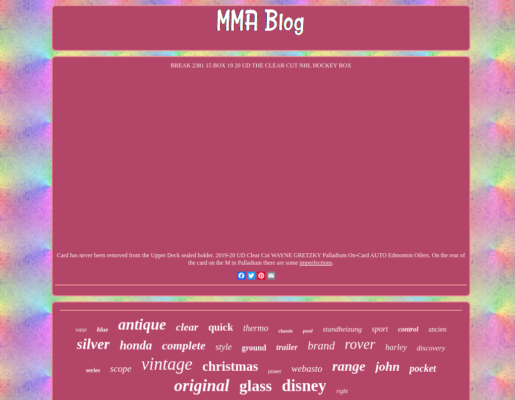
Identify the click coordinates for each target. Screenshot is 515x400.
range (348, 366)
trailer (286, 347)
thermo (255, 328)
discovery (431, 348)
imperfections (315, 262)
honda (135, 345)
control (408, 329)
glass (255, 386)
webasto (306, 368)
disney (304, 386)
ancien (437, 329)
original (201, 385)
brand (321, 346)
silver (93, 344)
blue (102, 329)
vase (81, 329)
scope (120, 368)
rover (360, 344)
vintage (166, 364)
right (341, 391)
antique (142, 324)
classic (285, 331)
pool (308, 331)
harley (395, 347)
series (93, 370)
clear (187, 327)
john (387, 366)
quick (220, 327)
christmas (230, 366)
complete (184, 345)
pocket (422, 368)
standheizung (342, 329)
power (275, 371)
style (224, 347)
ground (254, 347)
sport (380, 329)
